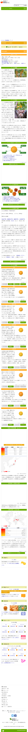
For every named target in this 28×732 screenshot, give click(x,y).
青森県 (8, 63)
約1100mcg (12, 655)
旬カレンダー (6, 620)
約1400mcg (21, 649)
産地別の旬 (16, 284)
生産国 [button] (7, 527)
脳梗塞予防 (16, 219)
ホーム (2, 40)
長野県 (15, 63)
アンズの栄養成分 (14, 261)
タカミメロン (14, 630)
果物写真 (5, 601)
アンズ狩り (14, 559)
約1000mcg (21, 655)
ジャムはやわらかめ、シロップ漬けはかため (13, 155)
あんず (6, 630)
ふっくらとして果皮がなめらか (10, 159)
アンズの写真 (14, 603)
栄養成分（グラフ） (20, 255)
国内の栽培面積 (4, 61)
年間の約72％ (12, 626)
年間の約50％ (4, 631)
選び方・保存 (5, 688)
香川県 (6, 454)
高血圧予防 (4, 219)
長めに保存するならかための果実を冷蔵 (12, 199)
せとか (22, 648)
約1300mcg (4, 655)
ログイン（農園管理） (7, 706)
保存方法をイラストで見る (16, 204)
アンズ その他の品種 (14, 589)
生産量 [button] (18, 527)
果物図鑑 (7, 40)
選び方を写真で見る (17, 164)
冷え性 (12, 220)
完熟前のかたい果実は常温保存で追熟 (11, 198)
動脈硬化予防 (10, 219)
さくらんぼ (14, 624)
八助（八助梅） (14, 590)
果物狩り (5, 557)
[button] (1, 536)
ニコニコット (5, 590)
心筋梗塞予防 (22, 219)
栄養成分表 (5, 644)
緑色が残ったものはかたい (9, 157)
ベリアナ (5, 592)
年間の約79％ (4, 626)
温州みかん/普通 (13, 648)
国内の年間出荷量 (5, 62)
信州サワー (22, 590)
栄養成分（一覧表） (10, 257)
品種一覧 (4, 701)
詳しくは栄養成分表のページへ (8, 662)
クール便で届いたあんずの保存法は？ (11, 200)
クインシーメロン (22, 630)
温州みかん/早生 (5, 648)
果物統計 (4, 694)
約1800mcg (12, 649)
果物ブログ (5, 702)
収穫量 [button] (12, 447)
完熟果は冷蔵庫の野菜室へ (9, 196)
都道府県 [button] (6, 447)
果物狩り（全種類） (6, 695)
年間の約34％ (21, 631)
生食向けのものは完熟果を (9, 156)
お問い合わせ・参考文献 (14, 712)
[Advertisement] (14, 25)
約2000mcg (4, 649)
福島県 (22, 63)
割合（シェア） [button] (20, 447)
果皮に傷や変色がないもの (9, 160)
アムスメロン (22, 624)
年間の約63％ (21, 626)
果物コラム (5, 699)
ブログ (23, 284)
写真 (11, 284)
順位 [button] (2, 447)
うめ (6, 624)
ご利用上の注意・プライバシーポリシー (16, 710)
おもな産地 (4, 63)
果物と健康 (5, 704)
